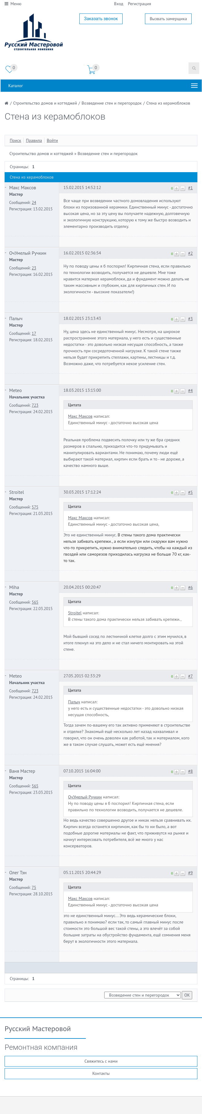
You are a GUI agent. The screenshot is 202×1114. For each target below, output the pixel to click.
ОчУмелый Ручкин (27, 253)
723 (35, 405)
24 (34, 202)
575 (35, 507)
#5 (190, 492)
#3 (190, 318)
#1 (190, 188)
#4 (190, 390)
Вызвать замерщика (168, 18)
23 (34, 268)
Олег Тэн (18, 872)
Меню (13, 3)
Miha (14, 587)
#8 (190, 771)
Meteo (15, 390)
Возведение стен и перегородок (108, 153)
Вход (118, 3)
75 (34, 887)
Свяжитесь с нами (100, 1061)
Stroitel (16, 492)
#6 (190, 587)
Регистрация (139, 3)
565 (35, 602)
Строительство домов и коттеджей (41, 153)
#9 (190, 872)
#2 (190, 253)
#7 (190, 676)
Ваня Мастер (22, 771)
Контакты (101, 1073)
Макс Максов (22, 187)
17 (34, 333)
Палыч (15, 318)
